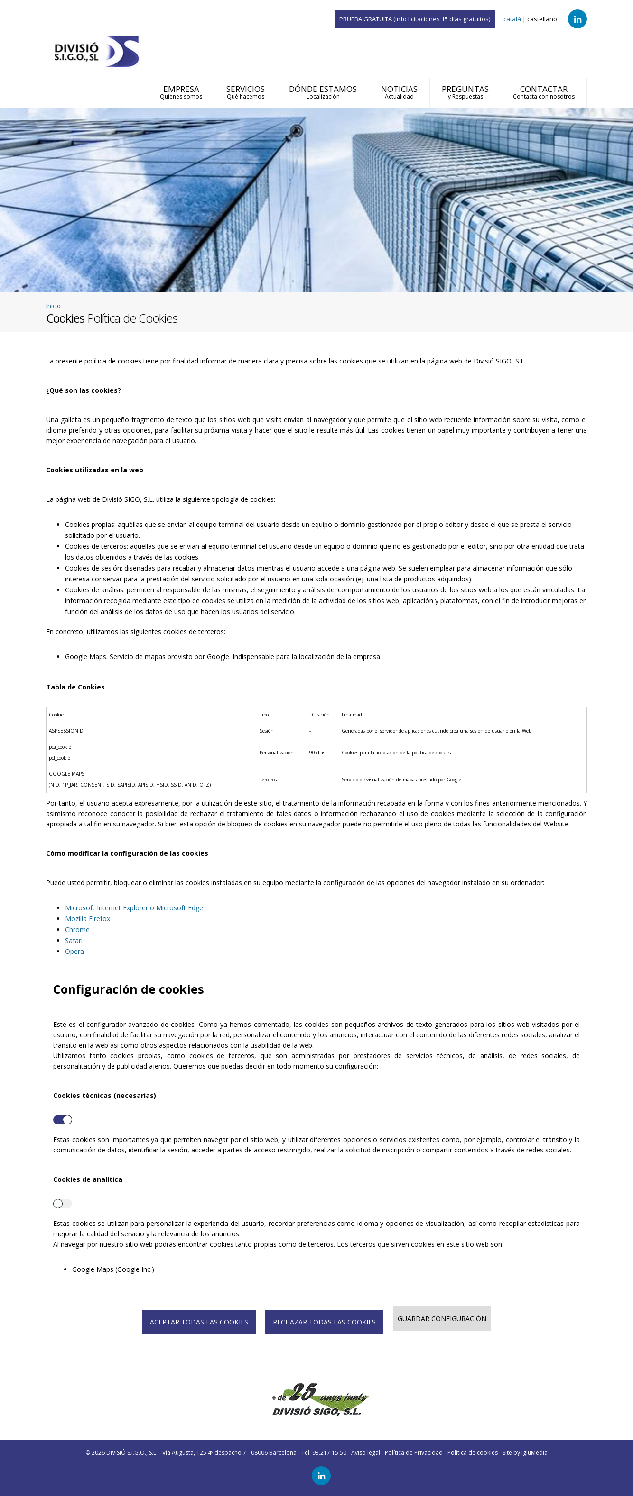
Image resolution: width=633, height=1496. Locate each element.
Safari (74, 940)
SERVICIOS (245, 91)
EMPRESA (181, 91)
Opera (74, 951)
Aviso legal (365, 1453)
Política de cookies (472, 1453)
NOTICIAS (399, 91)
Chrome (77, 929)
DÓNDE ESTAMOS (323, 91)
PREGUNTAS (465, 91)
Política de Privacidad (414, 1453)
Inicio (53, 305)
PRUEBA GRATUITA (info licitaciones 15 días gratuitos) (414, 19)
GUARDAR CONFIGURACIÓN (442, 1318)
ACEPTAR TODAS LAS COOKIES (199, 1321)
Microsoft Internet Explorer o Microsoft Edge (134, 907)
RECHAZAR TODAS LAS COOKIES (324, 1321)
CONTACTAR (544, 91)
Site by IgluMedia (525, 1453)
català (512, 19)
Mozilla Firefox (87, 918)
